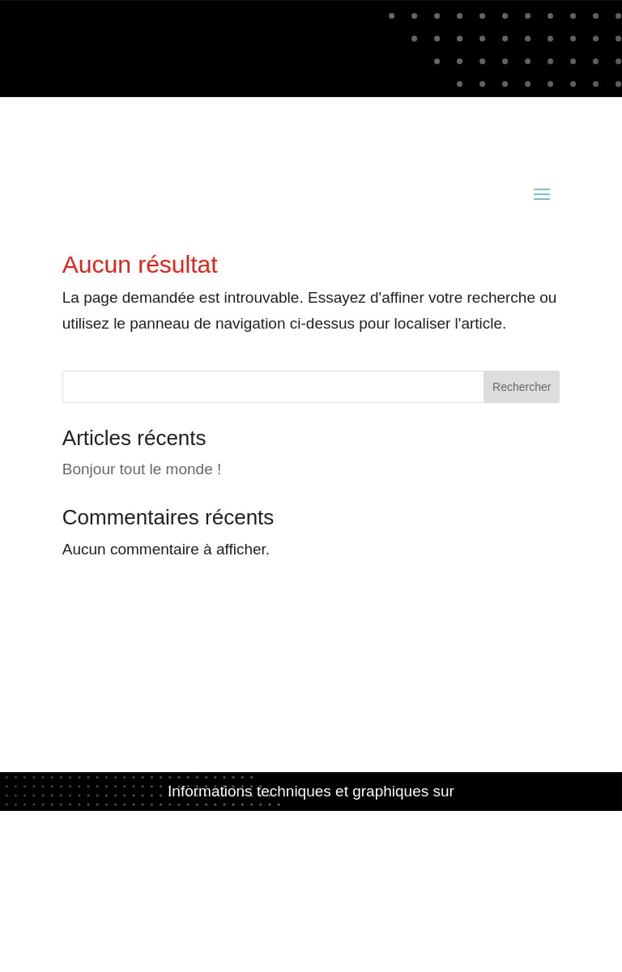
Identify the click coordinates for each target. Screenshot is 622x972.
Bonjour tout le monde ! (141, 469)
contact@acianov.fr (128, 141)
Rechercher (521, 386)
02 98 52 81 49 (432, 115)
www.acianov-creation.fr (311, 817)
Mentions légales (311, 867)
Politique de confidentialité (311, 893)
